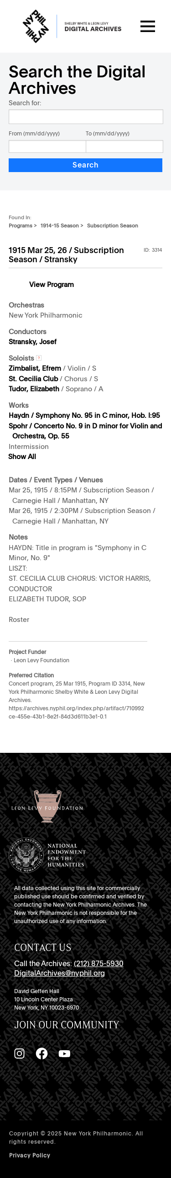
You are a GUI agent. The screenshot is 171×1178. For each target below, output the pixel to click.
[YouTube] (64, 1053)
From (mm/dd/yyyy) (34, 133)
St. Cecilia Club (33, 379)
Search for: (25, 103)
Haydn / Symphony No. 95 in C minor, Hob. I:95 (84, 415)
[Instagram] (19, 1053)
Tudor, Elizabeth (34, 389)
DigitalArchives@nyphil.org (59, 973)
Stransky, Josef (33, 342)
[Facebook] (41, 1053)
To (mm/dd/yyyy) (108, 133)
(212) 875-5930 (99, 963)
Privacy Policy (29, 1155)
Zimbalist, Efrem (35, 368)
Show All (22, 457)
